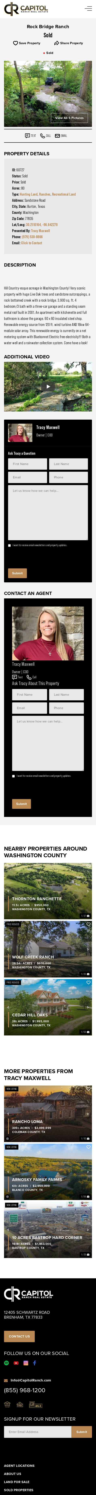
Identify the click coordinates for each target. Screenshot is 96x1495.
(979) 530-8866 (32, 237)
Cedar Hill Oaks (30, 1015)
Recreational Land (64, 194)
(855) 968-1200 (24, 1390)
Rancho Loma (27, 1121)
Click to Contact (31, 243)
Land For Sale (17, 1482)
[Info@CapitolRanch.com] (6, 1380)
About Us (12, 1474)
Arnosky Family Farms (37, 1179)
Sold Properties (19, 1490)
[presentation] (39, 556)
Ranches (45, 194)
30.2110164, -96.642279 (42, 224)
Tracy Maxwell (40, 230)
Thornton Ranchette (37, 899)
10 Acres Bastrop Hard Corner (47, 1237)
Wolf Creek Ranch (33, 957)
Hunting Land (29, 194)
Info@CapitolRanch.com (31, 1380)
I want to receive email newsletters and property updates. (40, 545)
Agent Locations (19, 1466)
